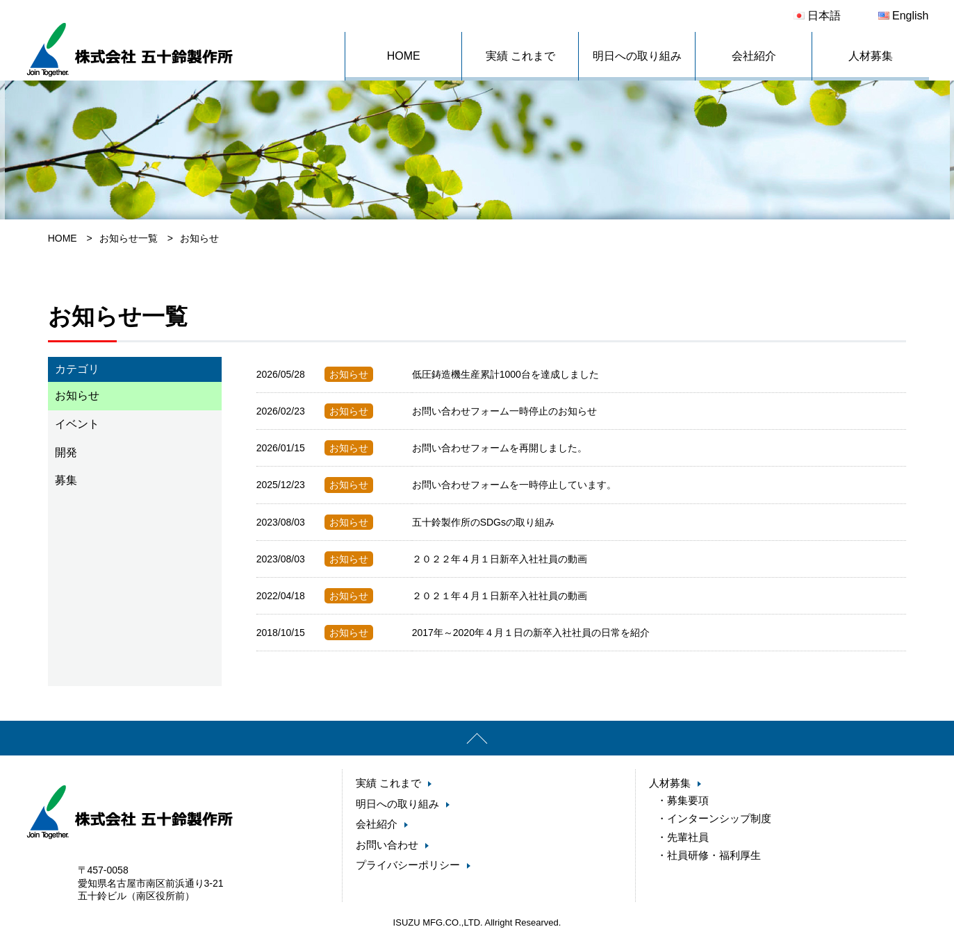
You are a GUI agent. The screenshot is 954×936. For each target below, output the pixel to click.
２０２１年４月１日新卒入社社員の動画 (499, 595)
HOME (403, 56)
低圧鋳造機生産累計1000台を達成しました (505, 374)
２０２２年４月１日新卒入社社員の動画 (499, 559)
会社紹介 (754, 56)
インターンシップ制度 (719, 817)
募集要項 (688, 800)
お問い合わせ (387, 845)
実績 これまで (520, 56)
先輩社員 (688, 834)
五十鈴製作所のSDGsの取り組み (483, 522)
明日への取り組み (637, 56)
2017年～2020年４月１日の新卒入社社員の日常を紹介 (531, 632)
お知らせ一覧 (128, 238)
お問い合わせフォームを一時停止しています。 (514, 484)
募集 (66, 480)
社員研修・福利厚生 (714, 851)
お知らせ (77, 395)
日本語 (817, 16)
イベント (77, 424)
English (903, 16)
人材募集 (870, 56)
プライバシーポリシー (408, 865)
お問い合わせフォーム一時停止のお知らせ (504, 411)
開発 (66, 452)
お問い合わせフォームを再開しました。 (499, 447)
